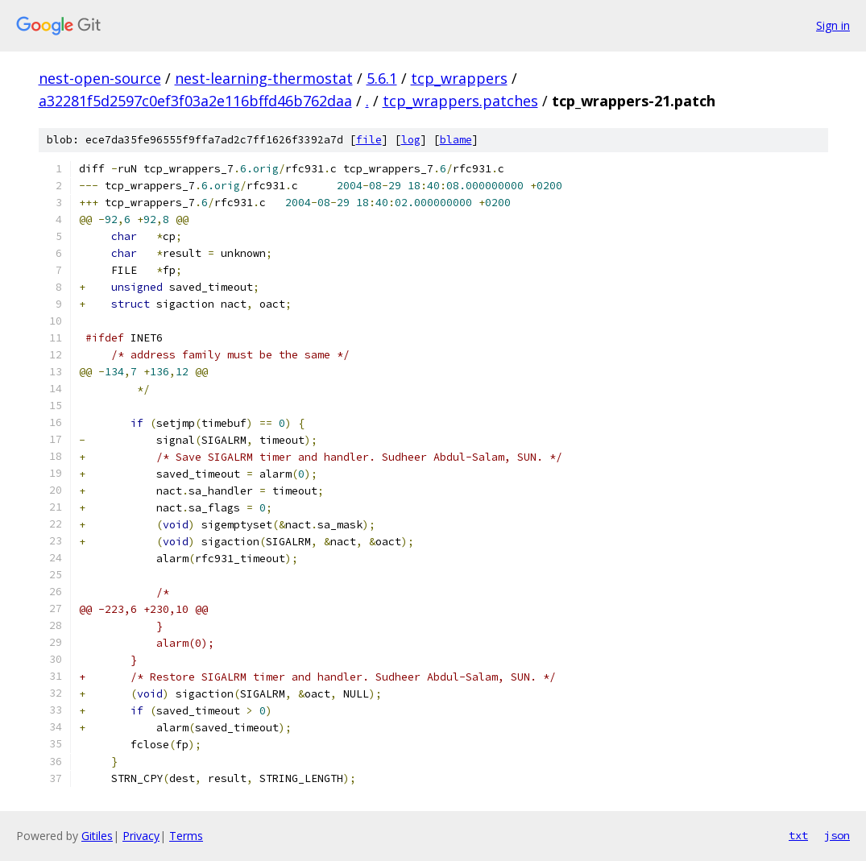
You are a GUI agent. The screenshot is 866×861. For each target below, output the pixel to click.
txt (798, 835)
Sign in (833, 25)
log (411, 140)
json (837, 835)
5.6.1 (382, 78)
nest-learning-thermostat (264, 78)
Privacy (141, 835)
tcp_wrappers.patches (460, 100)
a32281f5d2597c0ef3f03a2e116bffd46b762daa (195, 100)
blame (456, 140)
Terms (186, 835)
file (369, 140)
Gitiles (97, 835)
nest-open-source (100, 78)
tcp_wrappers (459, 78)
